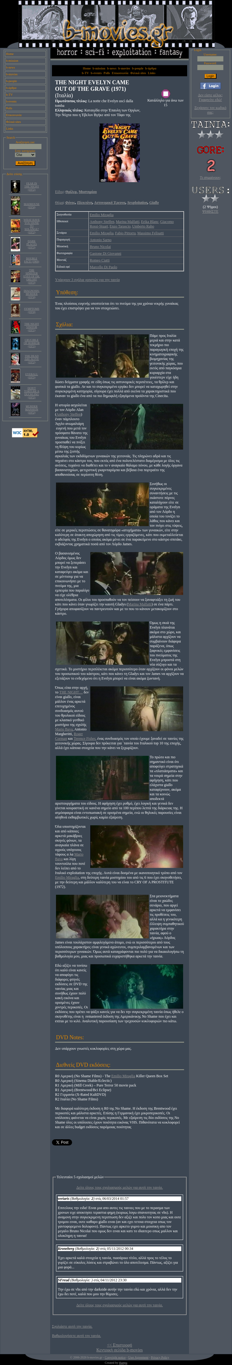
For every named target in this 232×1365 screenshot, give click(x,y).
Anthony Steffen (102, 222)
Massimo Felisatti (150, 233)
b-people (11, 81)
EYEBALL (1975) (31, 376)
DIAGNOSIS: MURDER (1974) (32, 294)
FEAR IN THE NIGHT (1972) (31, 186)
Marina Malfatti (127, 222)
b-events (11, 101)
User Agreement (138, 1357)
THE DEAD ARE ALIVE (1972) (31, 359)
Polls (9, 108)
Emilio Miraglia (102, 215)
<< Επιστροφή (119, 1345)
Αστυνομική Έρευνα (109, 202)
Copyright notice (115, 1357)
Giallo (154, 202)
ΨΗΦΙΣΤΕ (210, 211)
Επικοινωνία (14, 115)
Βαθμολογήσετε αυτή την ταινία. (76, 1336)
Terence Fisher (84, 738)
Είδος (59, 192)
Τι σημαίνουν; (210, 177)
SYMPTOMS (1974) (31, 310)
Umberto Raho (143, 226)
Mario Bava (64, 729)
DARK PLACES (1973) (32, 244)
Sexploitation (137, 202)
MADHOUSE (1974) (32, 206)
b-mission (12, 60)
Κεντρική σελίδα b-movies (119, 1350)
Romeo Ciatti (100, 260)
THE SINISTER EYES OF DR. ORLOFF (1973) (32, 276)
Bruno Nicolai (100, 247)
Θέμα (59, 202)
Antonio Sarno (100, 240)
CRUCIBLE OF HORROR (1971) (32, 343)
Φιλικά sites (13, 122)
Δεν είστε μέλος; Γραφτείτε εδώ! (210, 97)
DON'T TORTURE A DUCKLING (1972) (31, 393)
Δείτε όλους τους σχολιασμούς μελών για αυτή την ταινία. (119, 1187)
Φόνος (70, 202)
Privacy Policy (160, 1357)
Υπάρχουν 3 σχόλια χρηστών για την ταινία (87, 280)
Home (10, 54)
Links (9, 128)
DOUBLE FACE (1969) (31, 260)
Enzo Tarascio (120, 226)
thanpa (123, 1362)
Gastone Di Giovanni (105, 253)
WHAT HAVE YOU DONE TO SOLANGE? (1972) (32, 226)
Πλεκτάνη (84, 202)
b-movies (12, 74)
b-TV (9, 94)
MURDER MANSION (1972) (31, 409)
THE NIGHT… (71, 692)
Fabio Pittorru (125, 233)
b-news (10, 67)
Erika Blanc (150, 222)
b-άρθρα (11, 88)
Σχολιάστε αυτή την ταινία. (72, 1326)
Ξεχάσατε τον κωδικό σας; (210, 110)
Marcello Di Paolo (103, 267)
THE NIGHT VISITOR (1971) (31, 327)
